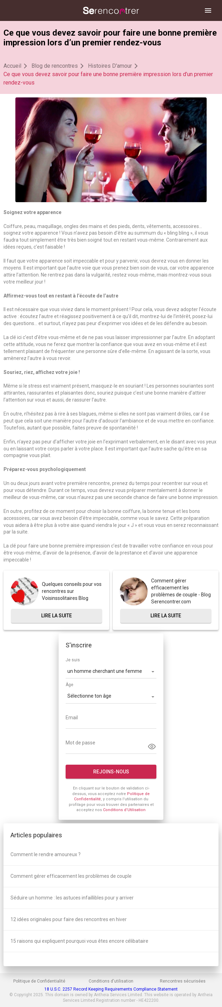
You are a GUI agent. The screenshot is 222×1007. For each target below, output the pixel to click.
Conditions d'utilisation (111, 981)
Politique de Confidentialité (39, 981)
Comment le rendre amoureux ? (45, 854)
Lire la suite (56, 615)
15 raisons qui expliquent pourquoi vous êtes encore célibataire (79, 941)
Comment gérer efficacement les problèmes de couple (71, 876)
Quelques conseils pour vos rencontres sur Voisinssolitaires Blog (72, 591)
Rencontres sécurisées (183, 981)
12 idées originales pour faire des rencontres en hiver (68, 919)
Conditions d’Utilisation (124, 810)
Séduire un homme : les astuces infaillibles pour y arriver (72, 898)
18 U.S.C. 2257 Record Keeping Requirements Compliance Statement (111, 989)
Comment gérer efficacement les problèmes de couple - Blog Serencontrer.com (181, 591)
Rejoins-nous (111, 771)
